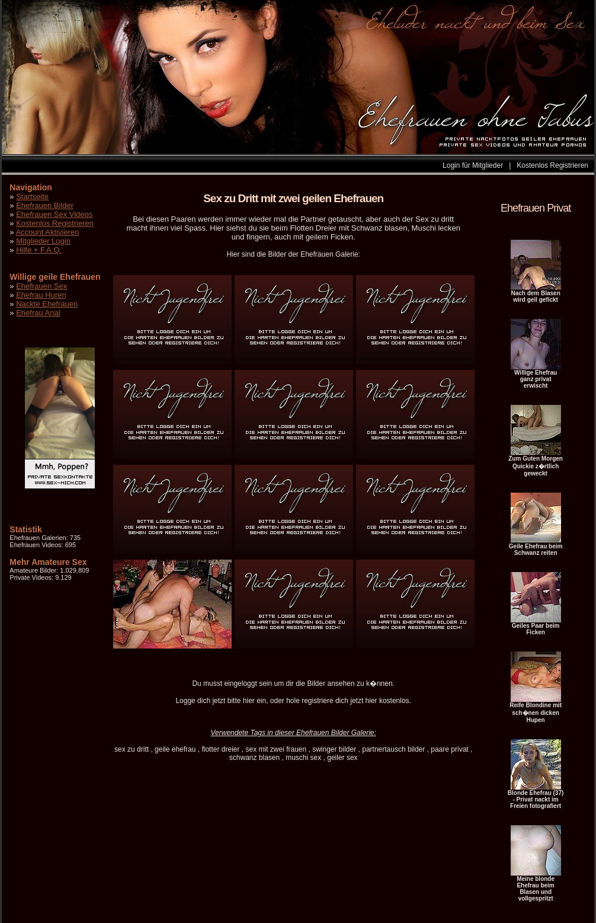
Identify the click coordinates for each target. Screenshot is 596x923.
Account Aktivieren (47, 232)
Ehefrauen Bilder (44, 205)
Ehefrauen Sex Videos (54, 214)
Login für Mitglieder (473, 165)
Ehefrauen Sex (41, 286)
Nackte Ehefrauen (47, 303)
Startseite (32, 196)
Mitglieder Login (43, 241)
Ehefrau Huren (41, 294)
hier (249, 701)
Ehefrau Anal (38, 312)
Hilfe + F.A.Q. (39, 249)
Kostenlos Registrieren (552, 165)
